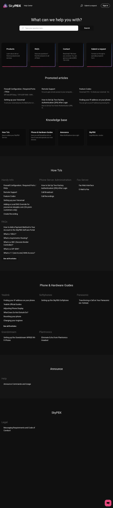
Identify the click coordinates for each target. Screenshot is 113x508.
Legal (5, 422)
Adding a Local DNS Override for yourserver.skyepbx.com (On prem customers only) (18, 207)
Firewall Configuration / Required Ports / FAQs (19, 90)
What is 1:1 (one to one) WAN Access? (19, 253)
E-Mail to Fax (84, 189)
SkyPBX (56, 412)
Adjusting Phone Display (13, 308)
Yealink (6, 295)
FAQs (4, 221)
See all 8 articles (9, 259)
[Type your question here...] (48, 28)
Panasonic (82, 295)
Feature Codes (85, 89)
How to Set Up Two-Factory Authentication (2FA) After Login (55, 101)
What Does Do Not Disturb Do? (16, 312)
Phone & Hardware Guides (56, 285)
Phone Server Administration (55, 179)
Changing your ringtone (13, 320)
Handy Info (8, 179)
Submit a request (90, 6)
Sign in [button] (105, 6)
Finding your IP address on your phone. (95, 100)
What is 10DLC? (10, 234)
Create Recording (11, 214)
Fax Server (83, 179)
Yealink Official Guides (13, 304)
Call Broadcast (47, 192)
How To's (56, 170)
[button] (81, 5)
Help (4, 378)
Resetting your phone (12, 316)
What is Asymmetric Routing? (16, 238)
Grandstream (9, 332)
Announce (56, 369)
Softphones (45, 295)
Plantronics (45, 332)
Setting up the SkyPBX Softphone (55, 300)
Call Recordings (47, 196)
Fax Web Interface (86, 185)
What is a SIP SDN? (11, 249)
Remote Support (48, 89)
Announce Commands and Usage (17, 384)
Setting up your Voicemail (14, 100)
